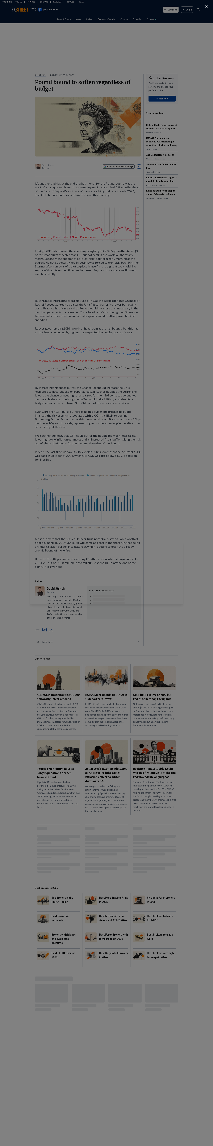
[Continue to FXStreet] (206, 6)
